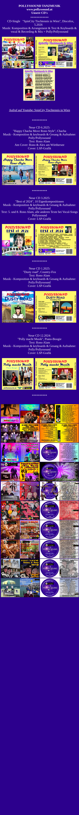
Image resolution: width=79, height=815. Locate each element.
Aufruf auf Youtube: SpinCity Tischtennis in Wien (39, 110)
